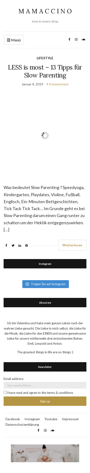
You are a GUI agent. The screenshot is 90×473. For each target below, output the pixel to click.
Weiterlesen (72, 245)
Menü (14, 40)
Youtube (50, 419)
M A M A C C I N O (45, 11)
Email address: (14, 379)
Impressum (70, 419)
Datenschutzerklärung (22, 424)
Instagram (32, 419)
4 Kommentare (57, 84)
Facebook (13, 419)
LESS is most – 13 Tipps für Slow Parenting (45, 71)
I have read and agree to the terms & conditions (38, 393)
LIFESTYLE (45, 58)
